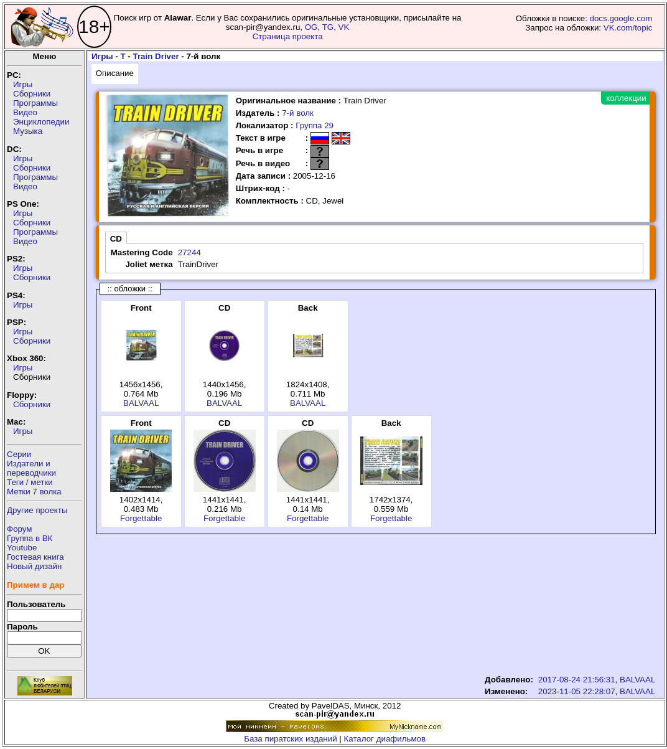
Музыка (27, 131)
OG (311, 27)
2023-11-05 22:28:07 (576, 691)
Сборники (31, 93)
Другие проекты (37, 510)
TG (328, 27)
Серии (19, 454)
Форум (19, 529)
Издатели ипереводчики (31, 468)
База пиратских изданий (290, 738)
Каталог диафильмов (385, 738)
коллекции (626, 98)
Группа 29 (315, 125)
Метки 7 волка (34, 491)
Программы (35, 103)
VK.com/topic (628, 27)
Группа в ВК (29, 538)
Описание (115, 73)
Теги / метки (30, 482)
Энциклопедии (41, 121)
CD (116, 238)
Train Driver (156, 56)
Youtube (22, 547)
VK (344, 27)
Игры (22, 84)
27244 (189, 252)
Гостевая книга (35, 557)
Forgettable (141, 518)
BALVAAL (141, 403)
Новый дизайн (34, 566)
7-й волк (298, 113)
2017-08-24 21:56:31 (576, 679)
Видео (25, 112)
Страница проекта (288, 36)
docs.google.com (621, 18)
